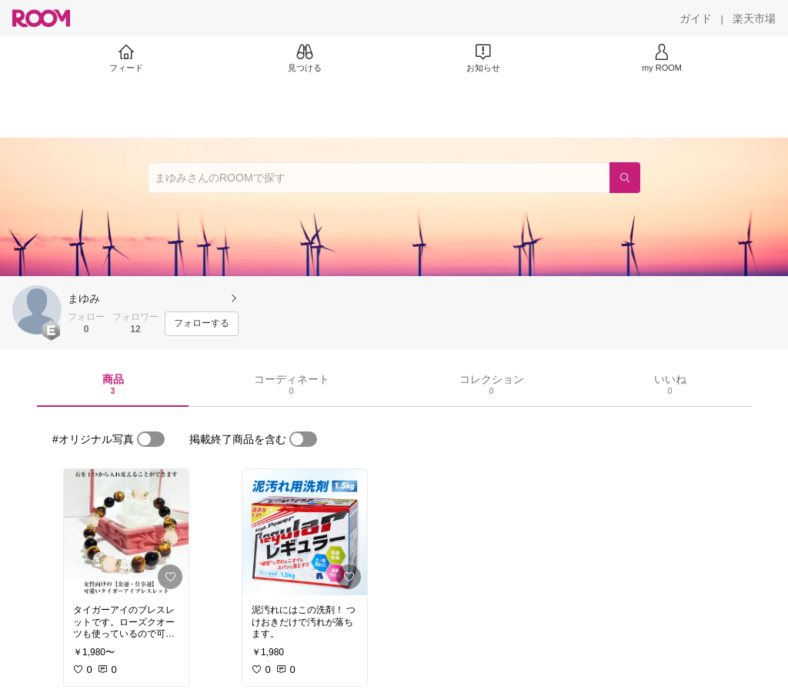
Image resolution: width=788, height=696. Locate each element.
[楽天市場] (754, 18)
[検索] (624, 177)
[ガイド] (695, 18)
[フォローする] (202, 323)
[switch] (151, 439)
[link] (126, 532)
